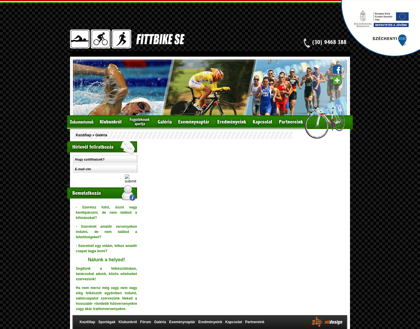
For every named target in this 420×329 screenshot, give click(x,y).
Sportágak (107, 322)
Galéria (160, 322)
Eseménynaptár (182, 322)
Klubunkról (127, 322)
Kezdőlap (83, 135)
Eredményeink (210, 322)
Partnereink (255, 322)
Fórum (145, 322)
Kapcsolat (233, 322)
